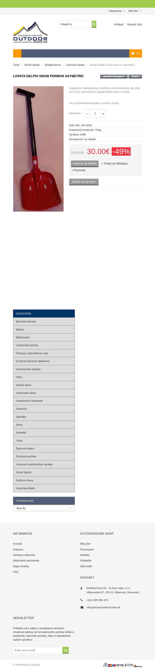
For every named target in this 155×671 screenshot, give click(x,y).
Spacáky (21, 416)
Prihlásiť (119, 24)
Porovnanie (87, 549)
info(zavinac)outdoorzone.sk (103, 607)
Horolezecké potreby (28, 369)
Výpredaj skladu (25, 488)
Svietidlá (21, 432)
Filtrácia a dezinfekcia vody (32, 353)
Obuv (19, 376)
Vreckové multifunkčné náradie (34, 464)
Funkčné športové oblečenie (33, 361)
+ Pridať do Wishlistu (114, 163)
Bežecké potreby (26, 321)
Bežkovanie (23, 337)
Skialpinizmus (53, 64)
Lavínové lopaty (75, 64)
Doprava (18, 549)
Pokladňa (85, 560)
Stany (19, 424)
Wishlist (84, 554)
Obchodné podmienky (26, 560)
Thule (19, 440)
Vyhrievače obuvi (26, 392)
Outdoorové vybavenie (29, 400)
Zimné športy (32, 64)
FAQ (15, 571)
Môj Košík (86, 566)
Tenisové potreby (26, 456)
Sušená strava (24, 480)
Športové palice (25, 448)
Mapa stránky (21, 566)
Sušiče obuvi (23, 385)
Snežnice (21, 408)
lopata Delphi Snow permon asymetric (112, 64)
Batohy (20, 329)
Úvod (16, 64)
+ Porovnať (78, 170)
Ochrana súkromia (24, 554)
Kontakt (17, 543)
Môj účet (85, 543)
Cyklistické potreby (27, 345)
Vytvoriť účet (134, 24)
